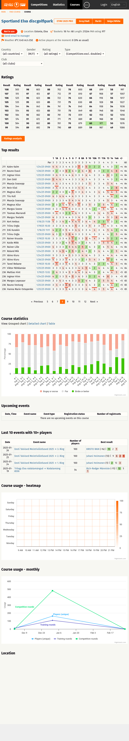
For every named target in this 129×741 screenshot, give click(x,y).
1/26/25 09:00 (43, 171)
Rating (52, 52)
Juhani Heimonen (95, 456)
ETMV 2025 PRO (65, 21)
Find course (14, 12)
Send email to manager (17, 35)
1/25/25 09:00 (43, 175)
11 (79, 301)
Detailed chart (37, 323)
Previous (38, 301)
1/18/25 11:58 (43, 221)
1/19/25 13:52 (43, 272)
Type (85, 52)
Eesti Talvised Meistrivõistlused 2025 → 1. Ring (39, 463)
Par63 (98, 21)
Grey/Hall (84, 21)
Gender (33, 52)
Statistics (59, 4)
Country (12, 52)
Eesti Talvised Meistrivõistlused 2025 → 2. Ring (39, 456)
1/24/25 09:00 (43, 166)
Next (92, 301)
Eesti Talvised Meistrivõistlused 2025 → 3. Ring (39, 449)
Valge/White (113, 21)
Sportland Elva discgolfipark (27, 21)
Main (3, 12)
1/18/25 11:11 (43, 230)
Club (22, 62)
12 (85, 301)
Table (51, 323)
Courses (75, 4)
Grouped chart (17, 323)
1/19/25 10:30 (43, 225)
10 (73, 301)
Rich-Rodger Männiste (98, 468)
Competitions (39, 4)
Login (104, 4)
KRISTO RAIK (92, 449)
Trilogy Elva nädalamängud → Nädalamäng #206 (37, 470)
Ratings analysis (13, 138)
